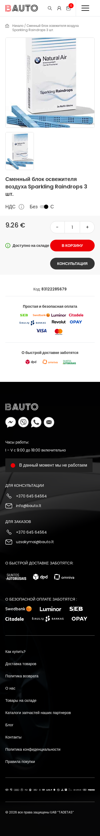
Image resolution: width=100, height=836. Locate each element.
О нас (10, 688)
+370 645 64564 (31, 496)
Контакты (13, 737)
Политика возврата (21, 676)
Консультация (72, 263)
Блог (9, 725)
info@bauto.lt (28, 505)
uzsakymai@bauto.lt (35, 541)
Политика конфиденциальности (33, 749)
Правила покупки (20, 761)
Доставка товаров (20, 663)
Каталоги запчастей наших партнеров (38, 712)
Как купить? (15, 651)
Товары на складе (21, 700)
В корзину (72, 245)
